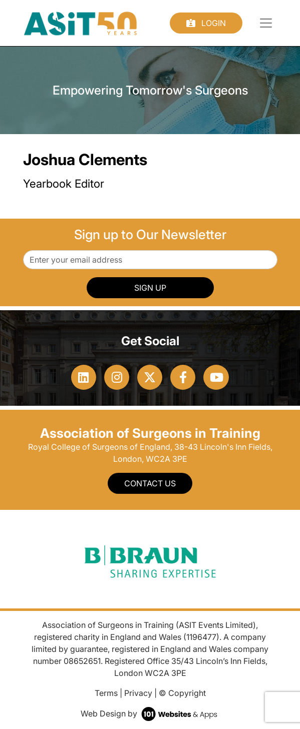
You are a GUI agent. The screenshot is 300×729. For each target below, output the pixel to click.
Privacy (138, 693)
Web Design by (150, 713)
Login (206, 23)
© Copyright (182, 693)
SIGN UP (150, 288)
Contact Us (150, 483)
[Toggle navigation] (265, 23)
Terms (106, 693)
